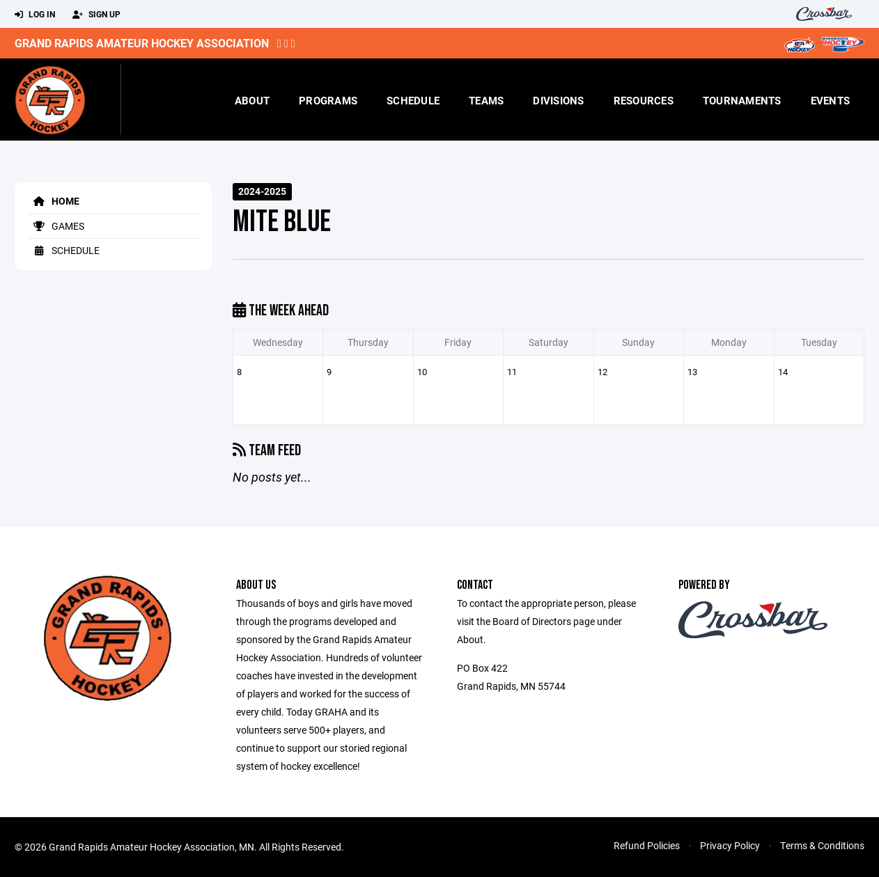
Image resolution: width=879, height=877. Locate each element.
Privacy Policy (730, 845)
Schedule (413, 100)
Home (54, 200)
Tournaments (742, 100)
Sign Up (96, 14)
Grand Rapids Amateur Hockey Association (142, 42)
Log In (35, 14)
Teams (486, 100)
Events (830, 100)
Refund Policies (647, 845)
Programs (328, 100)
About (252, 100)
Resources (644, 100)
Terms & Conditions (822, 845)
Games (56, 225)
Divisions (558, 100)
